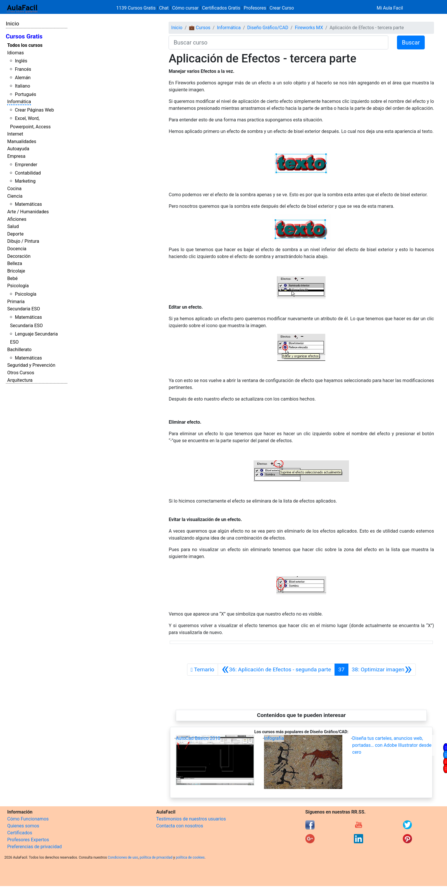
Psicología (18, 285)
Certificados (19, 832)
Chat (164, 8)
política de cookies (190, 857)
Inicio (12, 23)
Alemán (22, 77)
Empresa (16, 156)
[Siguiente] (382, 670)
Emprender (26, 164)
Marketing (25, 181)
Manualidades (21, 141)
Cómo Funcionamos (28, 819)
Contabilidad (28, 173)
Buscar (411, 42)
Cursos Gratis (24, 36)
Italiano (22, 86)
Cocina (14, 188)
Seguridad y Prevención (31, 365)
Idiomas (15, 52)
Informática (19, 101)
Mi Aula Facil (390, 8)
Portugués (25, 94)
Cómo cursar (185, 8)
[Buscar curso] (278, 42)
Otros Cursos (20, 372)
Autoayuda (18, 148)
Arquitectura (19, 380)
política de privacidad (156, 857)
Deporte (15, 234)
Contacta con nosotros (179, 826)
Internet (15, 134)
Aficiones (16, 219)
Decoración (19, 256)
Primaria (16, 301)
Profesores (255, 8)
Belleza (14, 263)
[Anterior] (276, 670)
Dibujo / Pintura (23, 241)
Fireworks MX (309, 27)
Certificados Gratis (221, 8)
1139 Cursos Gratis (136, 8)
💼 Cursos (199, 27)
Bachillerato (19, 349)
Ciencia (15, 196)
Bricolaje (16, 271)
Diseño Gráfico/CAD (267, 27)
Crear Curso (281, 8)
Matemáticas (28, 204)
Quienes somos (23, 826)
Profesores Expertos (28, 839)
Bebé (12, 278)
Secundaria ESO (23, 309)
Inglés (21, 61)
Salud (13, 226)
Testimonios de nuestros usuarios (191, 819)
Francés (23, 69)
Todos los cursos (25, 45)
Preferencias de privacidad (34, 846)
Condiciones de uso (123, 857)
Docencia (16, 248)
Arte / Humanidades (28, 211)
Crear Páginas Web (34, 110)
